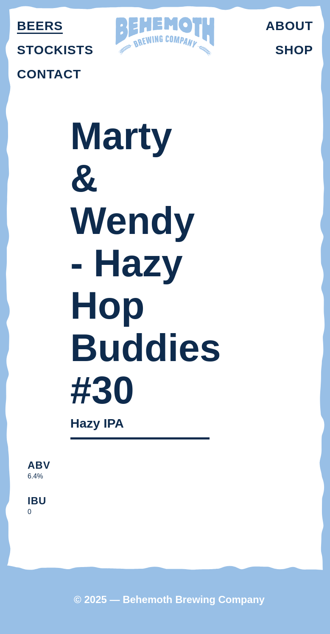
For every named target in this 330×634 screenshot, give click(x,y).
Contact (49, 74)
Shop (294, 50)
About (289, 26)
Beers (40, 26)
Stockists (55, 50)
